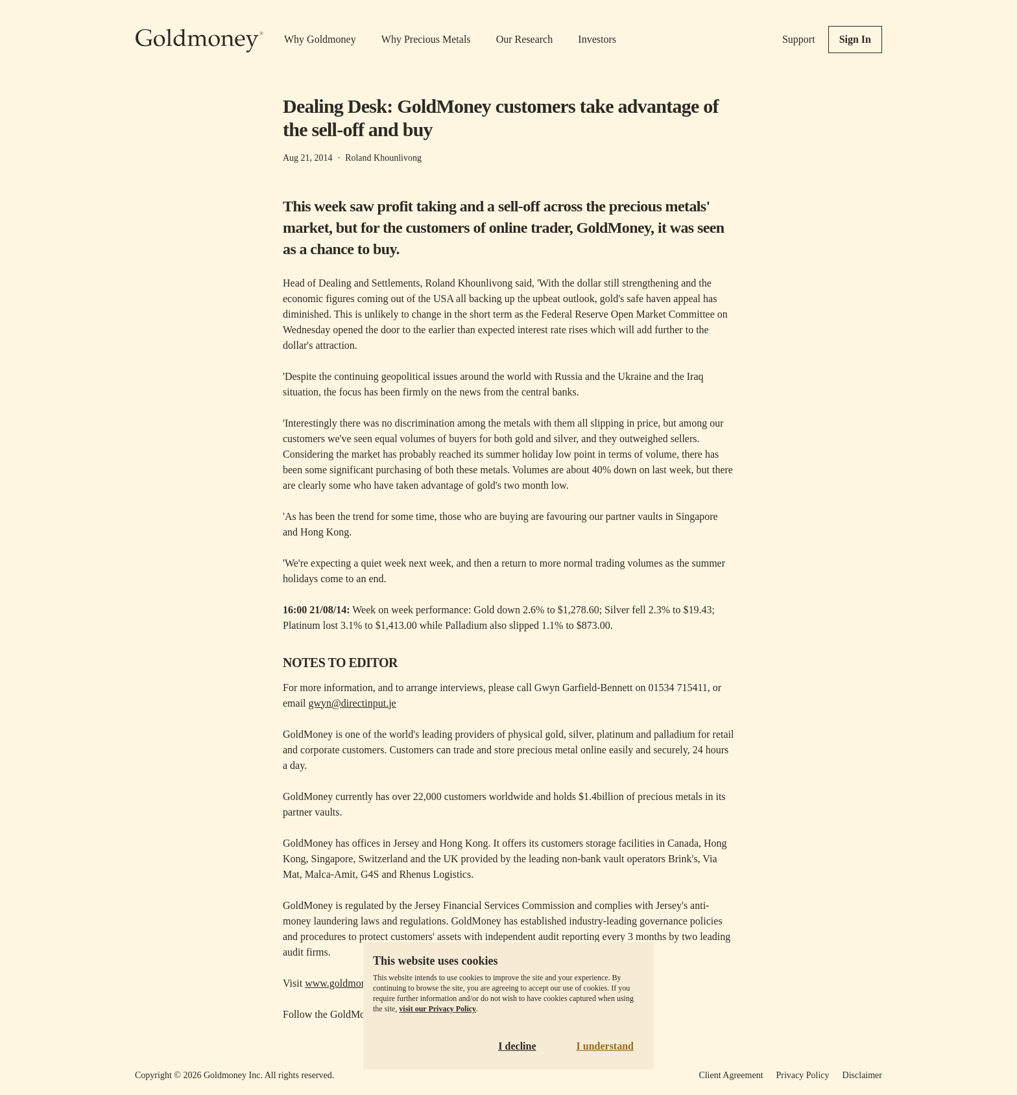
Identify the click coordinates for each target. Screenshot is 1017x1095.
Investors (597, 39)
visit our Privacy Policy (437, 1008)
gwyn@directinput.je (352, 703)
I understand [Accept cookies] (605, 1046)
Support (798, 39)
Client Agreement (731, 1075)
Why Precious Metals (426, 39)
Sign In (855, 39)
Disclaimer (862, 1075)
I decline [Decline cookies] (517, 1046)
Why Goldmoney (320, 39)
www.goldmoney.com (350, 983)
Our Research (524, 39)
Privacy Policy (803, 1075)
